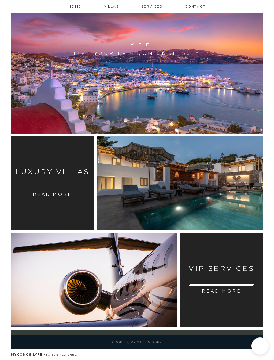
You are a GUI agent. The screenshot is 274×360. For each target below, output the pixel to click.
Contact (195, 6)
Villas (111, 6)
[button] (260, 346)
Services (151, 6)
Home (75, 6)
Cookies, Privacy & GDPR (137, 342)
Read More (52, 194)
